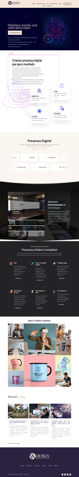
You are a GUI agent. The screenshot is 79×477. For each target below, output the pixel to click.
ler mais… (11, 435)
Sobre (43, 5)
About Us (29, 465)
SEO (48, 3)
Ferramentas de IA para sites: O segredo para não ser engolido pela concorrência (39, 422)
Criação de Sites (41, 3)
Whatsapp (66, 4)
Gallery (44, 465)
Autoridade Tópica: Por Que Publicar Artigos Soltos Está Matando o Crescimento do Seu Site (61, 423)
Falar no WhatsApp (14, 33)
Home (33, 3)
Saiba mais (17, 278)
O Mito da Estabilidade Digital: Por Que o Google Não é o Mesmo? (18, 421)
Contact (56, 465)
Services (37, 465)
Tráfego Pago (53, 3)
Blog (60, 3)
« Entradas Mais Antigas (14, 443)
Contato (49, 5)
